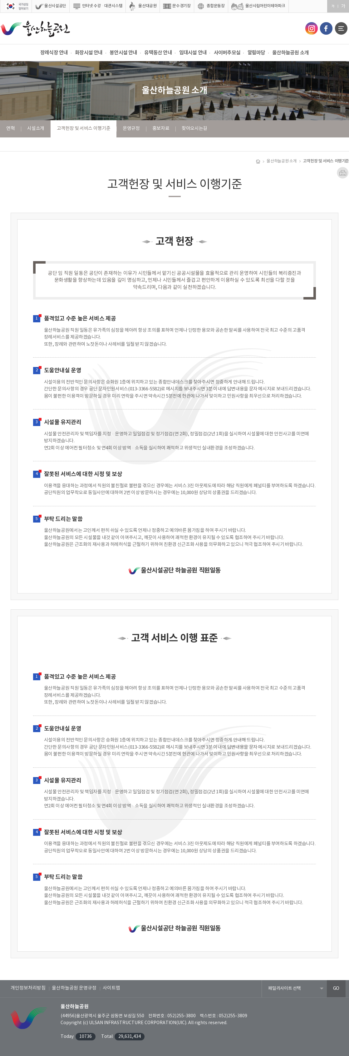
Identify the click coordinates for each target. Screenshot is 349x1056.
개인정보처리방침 (28, 988)
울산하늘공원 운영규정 (74, 988)
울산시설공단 (55, 6)
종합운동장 (216, 6)
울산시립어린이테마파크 (265, 6)
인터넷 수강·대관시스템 (102, 6)
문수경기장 (181, 6)
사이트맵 (111, 988)
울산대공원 (147, 6)
